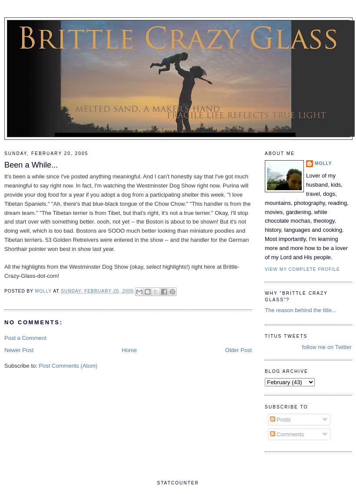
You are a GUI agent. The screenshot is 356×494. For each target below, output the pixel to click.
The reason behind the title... (300, 310)
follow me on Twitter (327, 347)
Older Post (238, 350)
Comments (287, 434)
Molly (323, 163)
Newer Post (18, 350)
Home (129, 350)
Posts (280, 419)
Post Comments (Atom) (68, 365)
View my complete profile (302, 269)
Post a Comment (25, 338)
